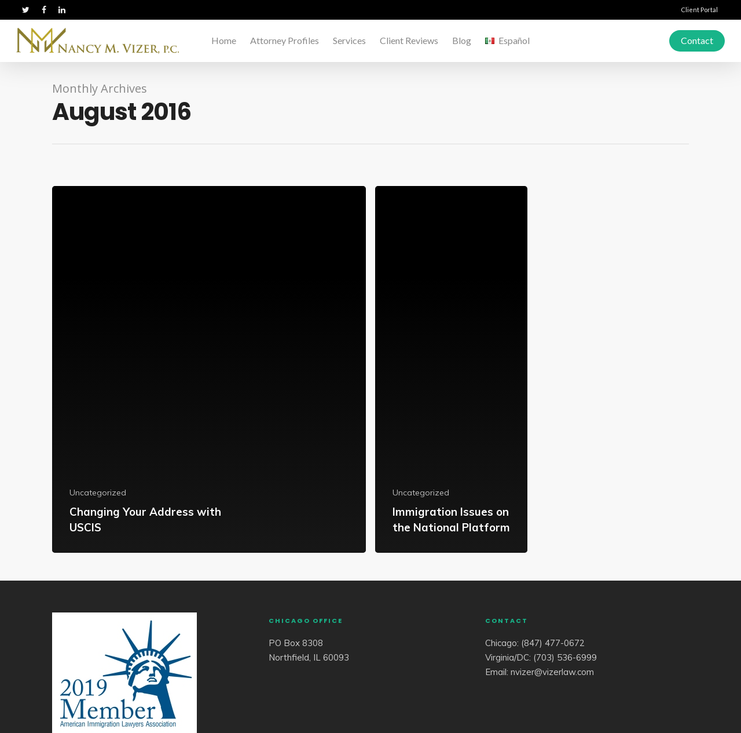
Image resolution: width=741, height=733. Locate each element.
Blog (461, 40)
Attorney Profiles (284, 40)
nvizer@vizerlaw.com (552, 671)
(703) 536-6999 (565, 657)
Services (349, 40)
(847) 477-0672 (553, 642)
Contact (697, 40)
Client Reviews (409, 40)
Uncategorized (97, 492)
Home (223, 40)
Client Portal (699, 9)
